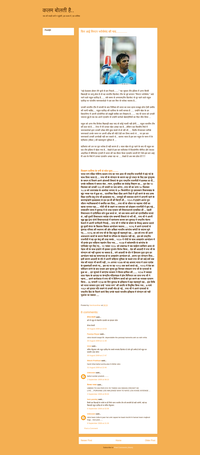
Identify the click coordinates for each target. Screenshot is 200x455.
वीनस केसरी (91, 317)
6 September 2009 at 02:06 (98, 409)
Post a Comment (91, 428)
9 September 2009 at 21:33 (98, 423)
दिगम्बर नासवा (92, 385)
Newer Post (86, 440)
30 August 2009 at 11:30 (97, 341)
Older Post (150, 440)
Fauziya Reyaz (93, 334)
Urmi (89, 346)
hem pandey (92, 399)
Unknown (91, 373)
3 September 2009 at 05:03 (98, 394)
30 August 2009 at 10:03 (97, 329)
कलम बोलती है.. (58, 10)
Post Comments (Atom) (123, 447)
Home (119, 440)
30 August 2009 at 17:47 (97, 355)
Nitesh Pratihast (94, 361)
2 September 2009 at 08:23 (98, 379)
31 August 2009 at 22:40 (97, 367)
